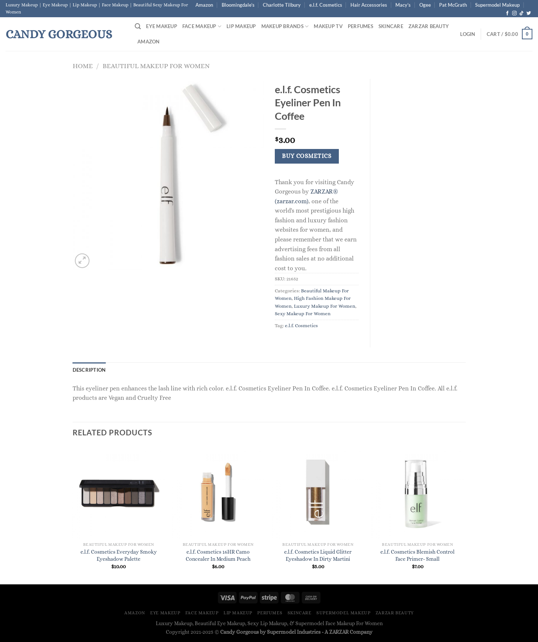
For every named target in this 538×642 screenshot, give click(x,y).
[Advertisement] (424, 191)
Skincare (391, 26)
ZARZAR (339, 632)
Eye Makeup (161, 26)
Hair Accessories (368, 5)
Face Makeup (201, 26)
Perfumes (360, 26)
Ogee (425, 5)
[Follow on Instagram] (514, 13)
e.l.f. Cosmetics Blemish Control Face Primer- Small (417, 555)
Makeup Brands (285, 26)
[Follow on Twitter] (528, 13)
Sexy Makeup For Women (303, 313)
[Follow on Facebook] (507, 13)
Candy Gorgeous (59, 34)
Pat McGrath (453, 5)
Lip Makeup (241, 26)
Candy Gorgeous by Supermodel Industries (270, 632)
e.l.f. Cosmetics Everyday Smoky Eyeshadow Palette (118, 555)
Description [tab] (89, 370)
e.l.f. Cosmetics (325, 5)
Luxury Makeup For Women (324, 306)
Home (83, 66)
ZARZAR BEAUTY (428, 26)
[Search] (138, 26)
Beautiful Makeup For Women (156, 66)
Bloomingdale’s (238, 5)
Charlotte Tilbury (282, 5)
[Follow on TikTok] (521, 13)
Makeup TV (328, 26)
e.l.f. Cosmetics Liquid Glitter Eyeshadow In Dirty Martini (318, 555)
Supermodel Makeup (497, 5)
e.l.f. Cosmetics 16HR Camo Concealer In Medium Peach (218, 555)
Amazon (204, 5)
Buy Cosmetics (306, 156)
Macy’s (403, 5)
